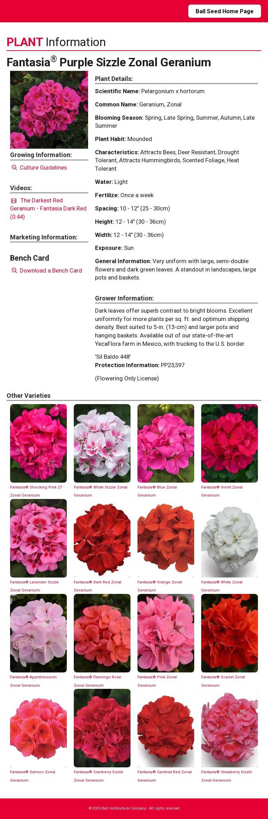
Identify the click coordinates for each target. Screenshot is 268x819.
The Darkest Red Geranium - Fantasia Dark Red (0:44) (48, 208)
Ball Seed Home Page (225, 11)
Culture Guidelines (38, 167)
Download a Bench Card (46, 270)
